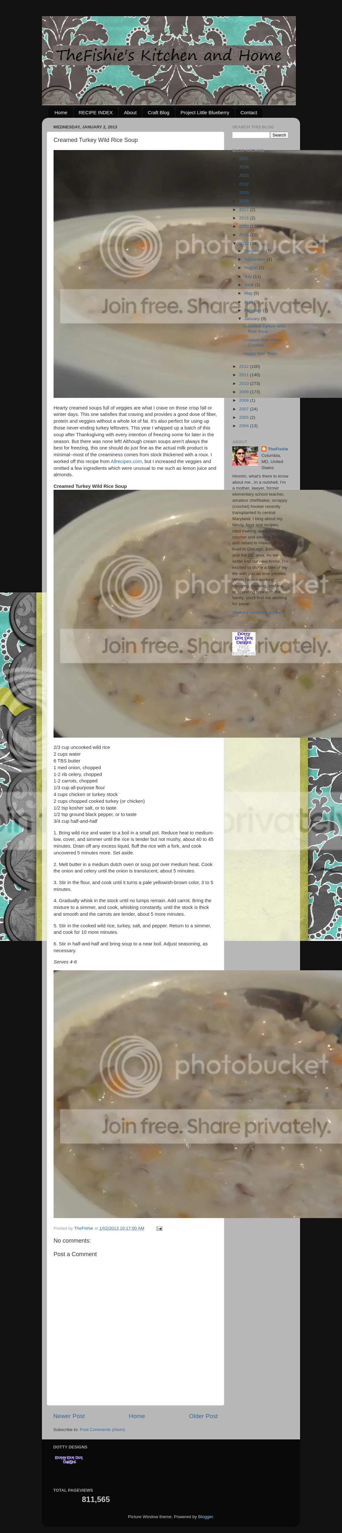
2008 (244, 400)
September (255, 259)
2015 (244, 226)
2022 (244, 184)
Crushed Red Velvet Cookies (262, 343)
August (251, 267)
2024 (244, 167)
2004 (244, 425)
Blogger (205, 1516)
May (249, 293)
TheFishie (278, 449)
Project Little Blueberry (205, 112)
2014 (244, 234)
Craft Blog (158, 112)
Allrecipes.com (126, 461)
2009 (244, 391)
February (253, 310)
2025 (244, 158)
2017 (244, 209)
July (248, 276)
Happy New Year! (260, 353)
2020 (244, 192)
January (252, 318)
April (249, 301)
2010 (244, 383)
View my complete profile (256, 612)
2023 (244, 175)
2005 (244, 417)
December (255, 250)
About (130, 112)
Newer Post (69, 1416)
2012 (244, 366)
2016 (244, 218)
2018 (244, 200)
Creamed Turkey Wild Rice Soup (264, 329)
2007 (244, 409)
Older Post (203, 1416)
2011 (244, 374)
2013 (244, 243)
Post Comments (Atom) (102, 1429)
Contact (248, 112)
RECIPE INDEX (96, 112)
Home (61, 112)
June (249, 284)
